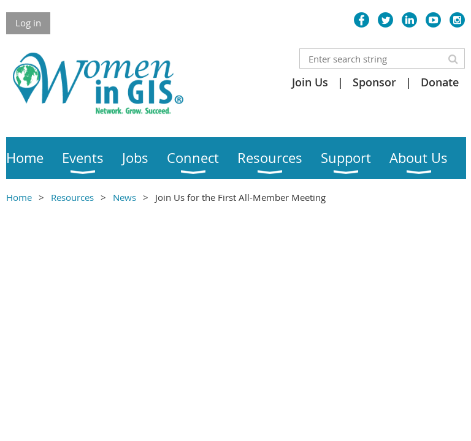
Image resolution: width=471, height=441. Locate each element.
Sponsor (374, 82)
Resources (72, 197)
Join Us (310, 82)
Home (19, 197)
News (124, 197)
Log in (28, 23)
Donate (440, 82)
